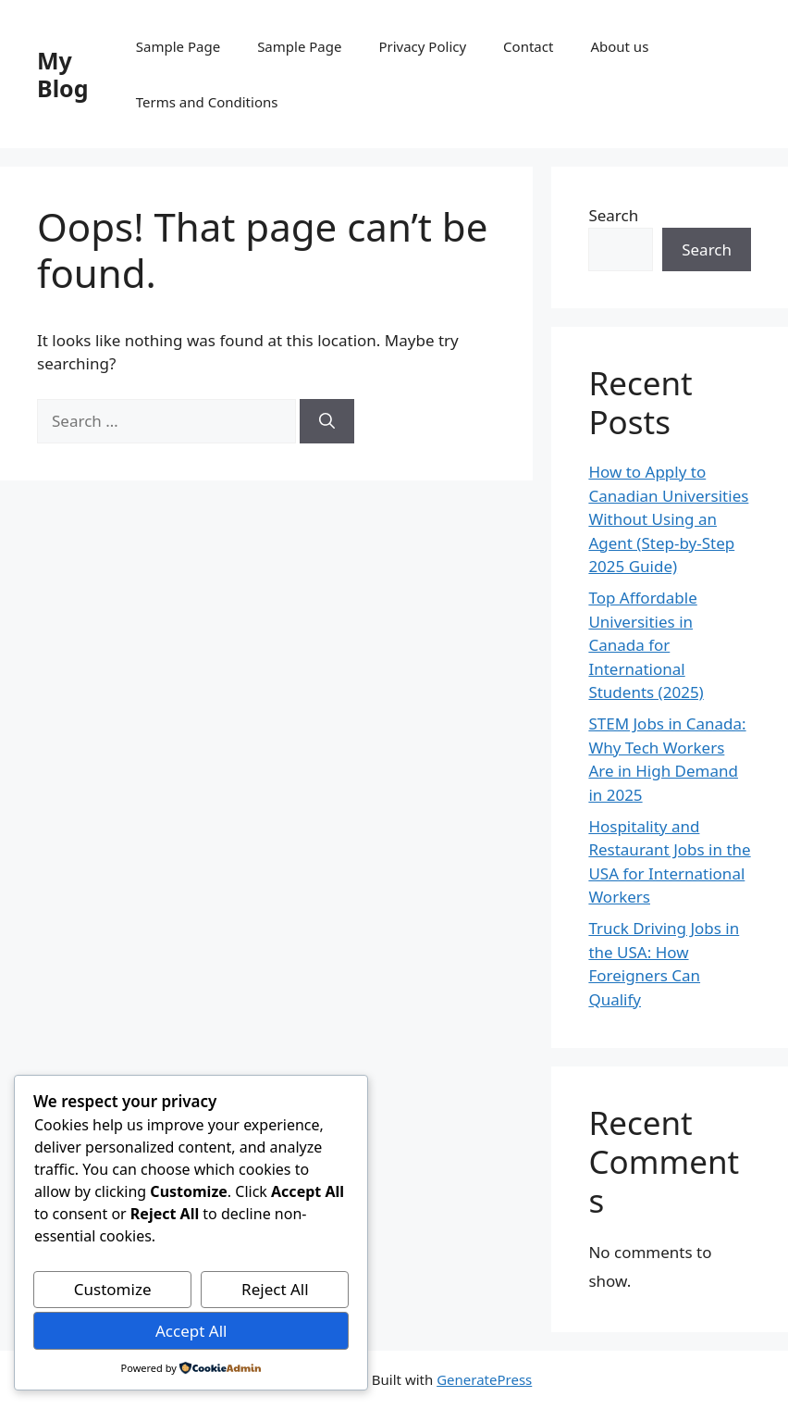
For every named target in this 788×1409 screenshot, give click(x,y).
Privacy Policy (422, 46)
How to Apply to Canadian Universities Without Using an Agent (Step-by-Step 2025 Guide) (668, 519)
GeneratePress (484, 1379)
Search (613, 215)
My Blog (63, 74)
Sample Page (178, 46)
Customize (113, 1289)
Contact (528, 46)
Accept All (191, 1330)
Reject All (275, 1289)
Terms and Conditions (207, 102)
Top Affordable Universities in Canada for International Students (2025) (645, 645)
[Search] (327, 421)
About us (619, 46)
